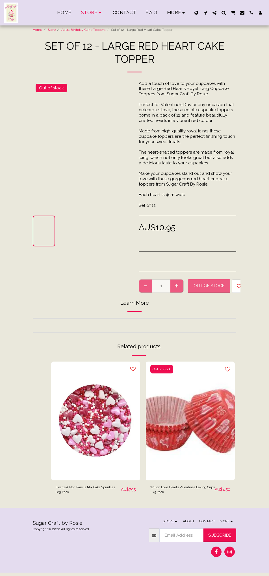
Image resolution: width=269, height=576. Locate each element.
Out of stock (209, 285)
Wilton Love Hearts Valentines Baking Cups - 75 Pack (180, 491)
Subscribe (219, 538)
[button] (205, 12)
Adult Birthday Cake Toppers (83, 30)
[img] (95, 421)
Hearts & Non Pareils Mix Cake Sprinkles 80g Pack (85, 491)
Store (52, 30)
